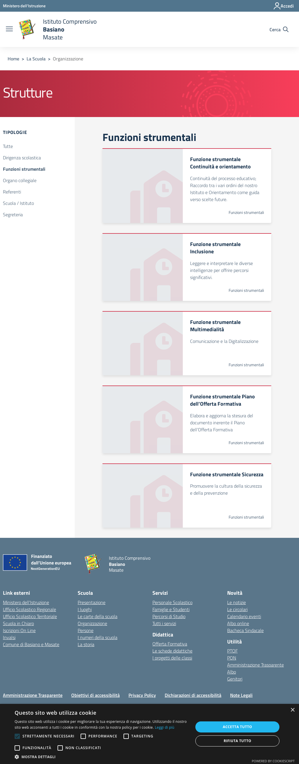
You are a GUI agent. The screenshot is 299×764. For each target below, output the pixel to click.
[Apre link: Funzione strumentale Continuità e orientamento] (186, 185)
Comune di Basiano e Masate (31, 644)
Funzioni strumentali (24, 168)
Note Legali (241, 695)
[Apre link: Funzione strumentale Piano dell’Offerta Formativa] (186, 419)
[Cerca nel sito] (279, 29)
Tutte (8, 146)
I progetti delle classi (172, 657)
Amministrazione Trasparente (255, 664)
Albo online (238, 623)
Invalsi (9, 637)
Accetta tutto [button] (237, 726)
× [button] (292, 710)
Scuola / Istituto (18, 203)
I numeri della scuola (97, 637)
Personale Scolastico (172, 602)
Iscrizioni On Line (19, 630)
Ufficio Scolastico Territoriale (30, 616)
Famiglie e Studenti (171, 609)
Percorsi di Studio (168, 616)
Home (13, 58)
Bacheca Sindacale (245, 630)
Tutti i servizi (164, 623)
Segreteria (13, 214)
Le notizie (236, 602)
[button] (101, 757)
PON (231, 657)
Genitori (234, 678)
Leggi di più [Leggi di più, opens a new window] (164, 727)
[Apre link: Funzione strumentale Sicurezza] (186, 495)
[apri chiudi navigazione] (9, 29)
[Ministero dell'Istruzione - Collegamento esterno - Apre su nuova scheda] (24, 6)
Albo (231, 671)
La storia (86, 644)
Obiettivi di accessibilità (95, 695)
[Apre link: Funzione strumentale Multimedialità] (186, 343)
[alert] (149, 734)
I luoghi (85, 609)
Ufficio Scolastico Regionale (29, 609)
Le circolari (237, 609)
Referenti (12, 191)
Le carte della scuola (97, 616)
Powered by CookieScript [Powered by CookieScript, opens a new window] (273, 761)
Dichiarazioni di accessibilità (193, 695)
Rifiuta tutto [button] (237, 740)
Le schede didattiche (172, 650)
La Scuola (36, 58)
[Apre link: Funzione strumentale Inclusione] (186, 267)
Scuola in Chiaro (18, 623)
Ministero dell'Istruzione (26, 602)
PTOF (232, 650)
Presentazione (91, 602)
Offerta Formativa (169, 643)
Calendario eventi (244, 616)
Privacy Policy (142, 695)
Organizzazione (92, 623)
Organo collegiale (19, 180)
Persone (85, 630)
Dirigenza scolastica (22, 157)
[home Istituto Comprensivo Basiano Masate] (58, 29)
